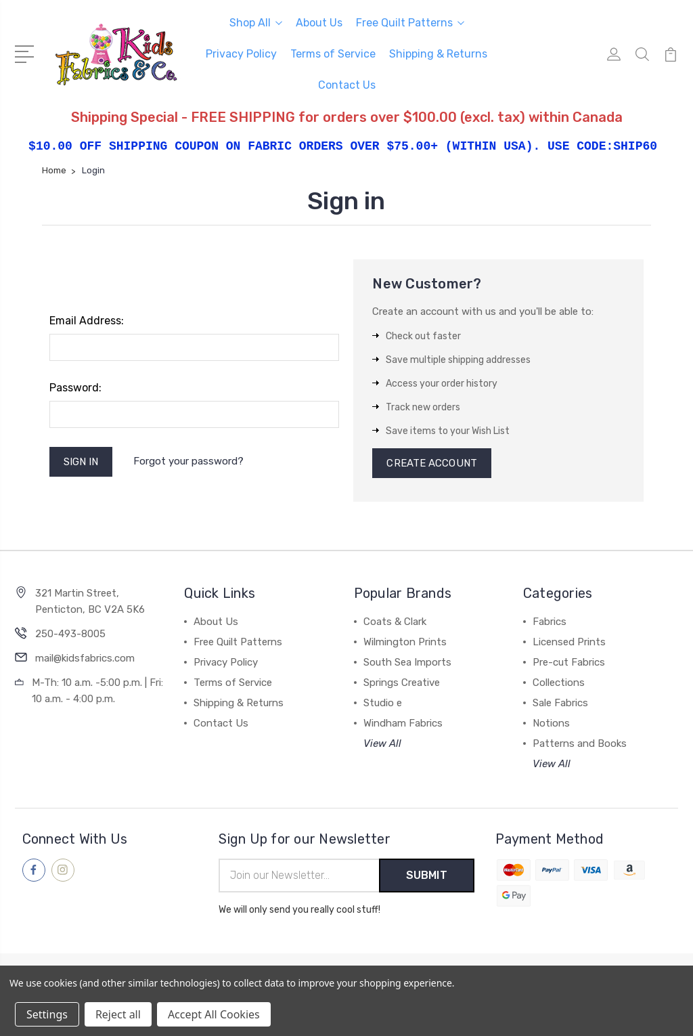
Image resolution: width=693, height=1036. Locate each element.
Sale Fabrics (560, 703)
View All (382, 743)
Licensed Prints (569, 642)
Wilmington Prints (405, 642)
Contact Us (347, 85)
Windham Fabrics (403, 723)
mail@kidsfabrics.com (85, 658)
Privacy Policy (241, 53)
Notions (551, 723)
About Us (319, 22)
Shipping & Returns (438, 53)
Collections (559, 682)
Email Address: (86, 320)
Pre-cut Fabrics (569, 662)
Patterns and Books (580, 743)
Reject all (118, 1014)
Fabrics (549, 622)
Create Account (431, 463)
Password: (75, 387)
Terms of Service (333, 53)
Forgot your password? (188, 461)
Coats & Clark (394, 622)
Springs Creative (401, 682)
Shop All (255, 22)
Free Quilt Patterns (410, 22)
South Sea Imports (407, 662)
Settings (47, 1014)
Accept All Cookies (214, 1014)
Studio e (382, 703)
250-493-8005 (70, 634)
